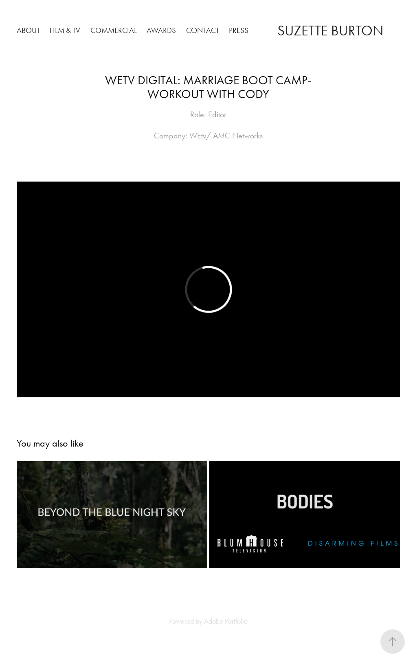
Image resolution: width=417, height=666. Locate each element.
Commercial (113, 30)
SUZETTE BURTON (330, 30)
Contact (202, 30)
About (28, 30)
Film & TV (65, 30)
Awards (161, 30)
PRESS (238, 30)
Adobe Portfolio (226, 621)
